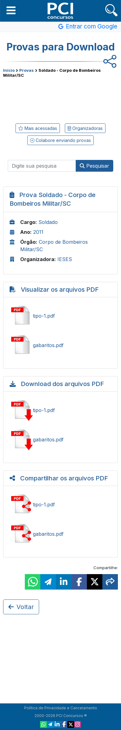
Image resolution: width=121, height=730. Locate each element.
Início (9, 70)
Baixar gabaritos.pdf (60, 439)
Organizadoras (85, 128)
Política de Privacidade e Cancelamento (60, 708)
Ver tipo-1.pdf (60, 315)
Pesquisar (94, 166)
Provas (26, 70)
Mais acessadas (37, 128)
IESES (64, 259)
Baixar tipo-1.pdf (60, 410)
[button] (11, 10)
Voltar (21, 607)
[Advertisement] (60, 99)
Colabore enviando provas (60, 140)
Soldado (48, 222)
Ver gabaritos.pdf (60, 345)
